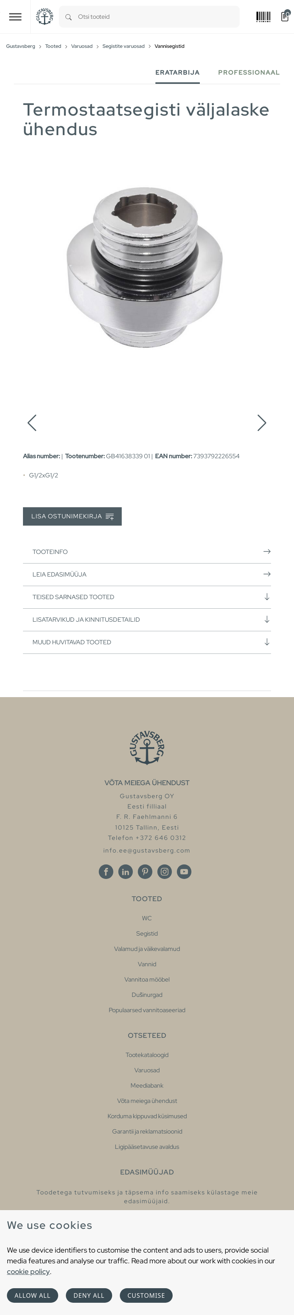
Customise (146, 1295)
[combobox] (159, 17)
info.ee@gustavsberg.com (147, 850)
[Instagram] (164, 871)
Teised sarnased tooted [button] (152, 597)
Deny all (89, 1295)
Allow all (33, 1295)
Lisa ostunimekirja (72, 516)
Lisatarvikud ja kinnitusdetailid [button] (152, 619)
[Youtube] (184, 871)
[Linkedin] (125, 871)
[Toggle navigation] (15, 16)
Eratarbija (177, 73)
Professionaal (249, 73)
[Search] (68, 17)
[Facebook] (106, 871)
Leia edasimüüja (152, 574)
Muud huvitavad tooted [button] (152, 642)
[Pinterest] (145, 871)
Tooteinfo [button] (152, 551)
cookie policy (28, 1271)
